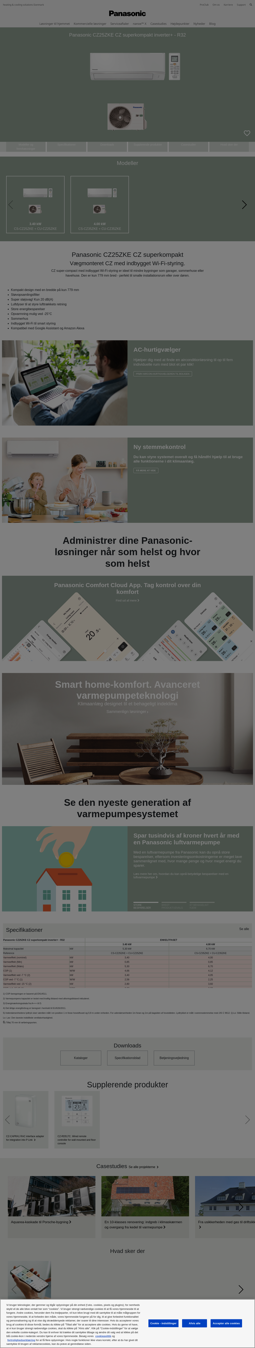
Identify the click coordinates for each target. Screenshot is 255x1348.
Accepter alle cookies (226, 1323)
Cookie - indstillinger (163, 1323)
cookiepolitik (103, 1336)
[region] (127, 1323)
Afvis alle (194, 1323)
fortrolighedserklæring (21, 1340)
